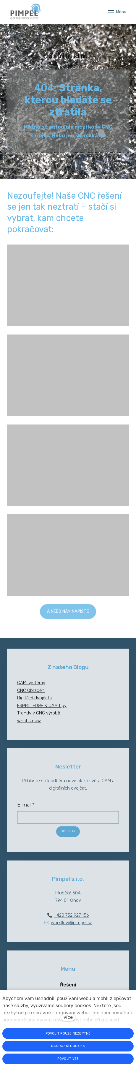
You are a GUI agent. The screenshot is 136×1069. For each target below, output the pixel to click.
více (68, 1017)
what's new (29, 724)
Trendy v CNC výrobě (38, 716)
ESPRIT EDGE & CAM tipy (42, 709)
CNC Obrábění (31, 694)
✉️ (68, 926)
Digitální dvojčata (34, 701)
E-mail (26, 809)
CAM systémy (31, 686)
